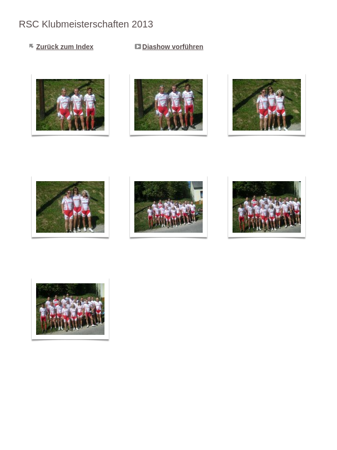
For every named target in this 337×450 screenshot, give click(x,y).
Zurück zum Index (64, 47)
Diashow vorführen (173, 47)
